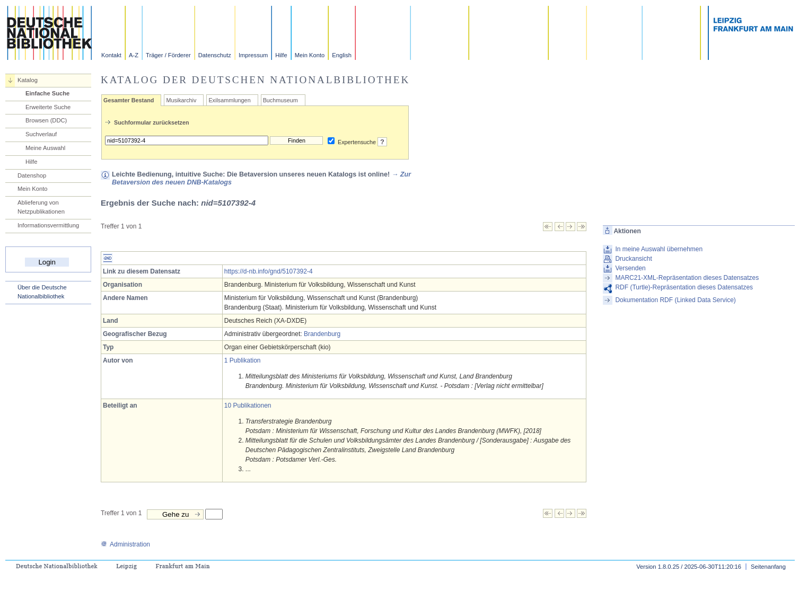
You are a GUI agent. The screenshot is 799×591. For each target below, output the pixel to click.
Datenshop (31, 175)
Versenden (630, 268)
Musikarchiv (181, 100)
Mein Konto (310, 55)
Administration (125, 544)
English (342, 55)
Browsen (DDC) (46, 120)
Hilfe (281, 55)
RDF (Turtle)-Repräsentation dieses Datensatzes (684, 287)
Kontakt (111, 55)
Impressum (253, 55)
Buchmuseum (280, 100)
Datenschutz (214, 55)
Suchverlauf (41, 134)
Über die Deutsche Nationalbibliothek (42, 291)
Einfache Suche (47, 93)
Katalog (27, 80)
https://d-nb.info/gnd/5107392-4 (268, 271)
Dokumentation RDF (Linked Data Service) (675, 300)
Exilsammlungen (229, 100)
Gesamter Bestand (128, 100)
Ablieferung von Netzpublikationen (41, 207)
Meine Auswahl (45, 148)
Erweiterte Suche (48, 107)
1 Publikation (242, 360)
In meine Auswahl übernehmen (659, 249)
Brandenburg (322, 334)
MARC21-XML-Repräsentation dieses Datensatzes (687, 277)
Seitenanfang (768, 566)
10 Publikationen (247, 405)
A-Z (133, 55)
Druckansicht (633, 258)
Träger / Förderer (168, 55)
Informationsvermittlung (48, 225)
